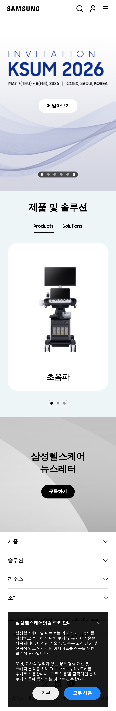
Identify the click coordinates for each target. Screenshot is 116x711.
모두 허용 (82, 693)
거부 (45, 693)
